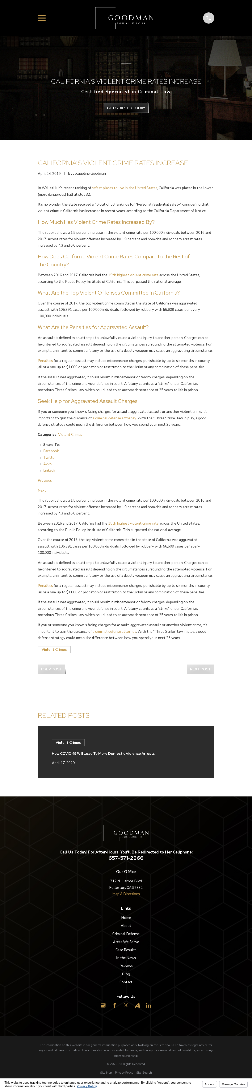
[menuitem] (106, 1072)
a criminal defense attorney (114, 418)
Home (126, 917)
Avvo (47, 464)
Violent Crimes (70, 434)
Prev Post (51, 669)
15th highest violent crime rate (133, 275)
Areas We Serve (126, 942)
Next (42, 490)
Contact (126, 982)
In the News (126, 958)
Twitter (49, 457)
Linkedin (49, 470)
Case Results (126, 950)
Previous (45, 480)
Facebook (51, 451)
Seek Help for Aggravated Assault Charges (88, 401)
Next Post (200, 669)
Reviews (126, 966)
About (126, 925)
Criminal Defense (126, 934)
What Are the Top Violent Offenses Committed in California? (109, 292)
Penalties (45, 360)
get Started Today (126, 108)
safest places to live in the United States (124, 188)
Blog (126, 974)
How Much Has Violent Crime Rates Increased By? (96, 222)
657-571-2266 (126, 858)
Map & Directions (126, 894)
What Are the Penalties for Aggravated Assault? (93, 327)
